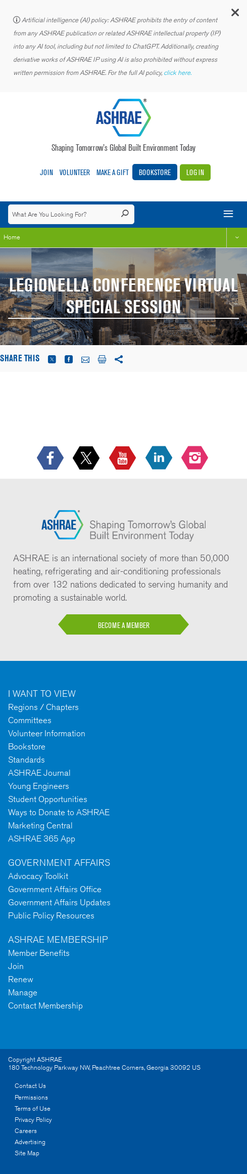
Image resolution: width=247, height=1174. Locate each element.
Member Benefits (39, 953)
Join (46, 172)
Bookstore (155, 172)
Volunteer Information (46, 733)
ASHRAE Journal (39, 773)
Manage (22, 992)
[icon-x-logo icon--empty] (87, 458)
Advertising (30, 1142)
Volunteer (75, 172)
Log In (195, 172)
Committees (30, 720)
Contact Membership (45, 1005)
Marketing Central (40, 825)
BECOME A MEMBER (124, 625)
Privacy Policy (33, 1119)
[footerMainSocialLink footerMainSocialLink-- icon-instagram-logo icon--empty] (195, 458)
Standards (26, 759)
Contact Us (30, 1085)
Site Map (27, 1153)
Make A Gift (112, 172)
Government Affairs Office (55, 889)
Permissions (31, 1097)
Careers (26, 1130)
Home (12, 237)
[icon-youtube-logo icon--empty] (123, 458)
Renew (20, 979)
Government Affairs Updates (59, 902)
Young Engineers (38, 786)
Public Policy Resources (51, 915)
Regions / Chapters (43, 707)
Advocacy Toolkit (38, 876)
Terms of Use (33, 1108)
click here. (178, 72)
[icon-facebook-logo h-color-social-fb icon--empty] (51, 458)
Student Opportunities (47, 799)
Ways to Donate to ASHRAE (59, 812)
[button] (234, 15)
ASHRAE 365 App (41, 838)
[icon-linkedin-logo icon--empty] (159, 458)
